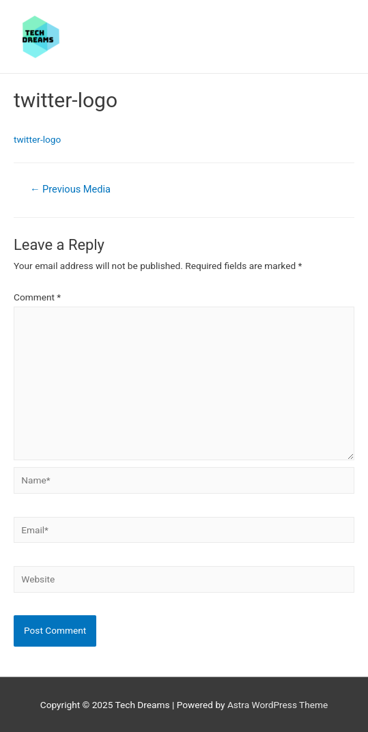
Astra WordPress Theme (277, 704)
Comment (37, 297)
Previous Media (70, 189)
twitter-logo (37, 139)
